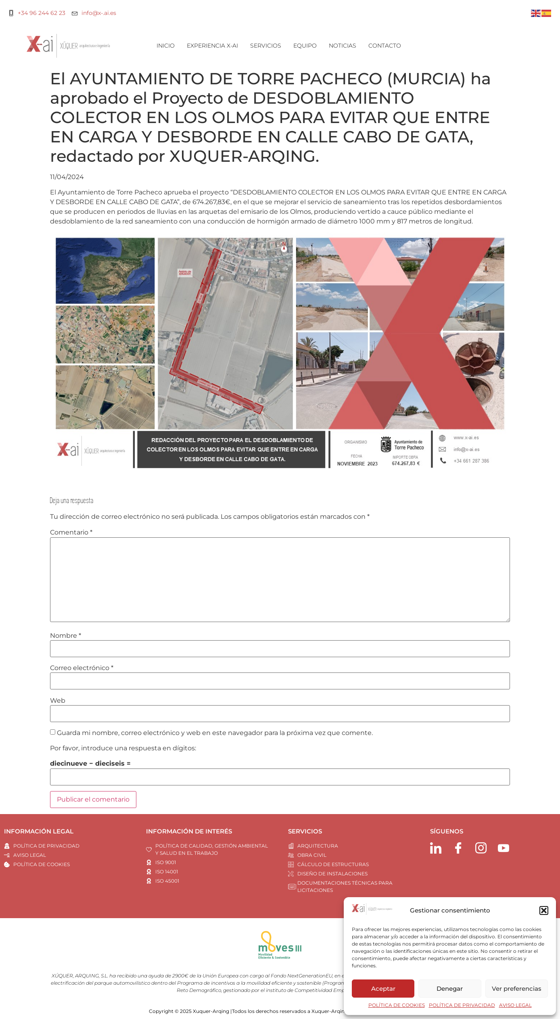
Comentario (71, 532)
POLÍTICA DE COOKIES (396, 1005)
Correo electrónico (81, 668)
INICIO (166, 45)
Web (57, 700)
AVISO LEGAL (515, 1005)
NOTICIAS (342, 45)
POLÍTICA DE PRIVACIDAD (462, 1005)
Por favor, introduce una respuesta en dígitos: (123, 748)
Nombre (65, 636)
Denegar (450, 988)
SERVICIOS (265, 45)
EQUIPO (305, 45)
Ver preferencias (516, 988)
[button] (544, 910)
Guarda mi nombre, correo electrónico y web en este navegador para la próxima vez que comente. (215, 733)
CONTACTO (384, 45)
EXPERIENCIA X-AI (212, 45)
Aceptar (383, 988)
